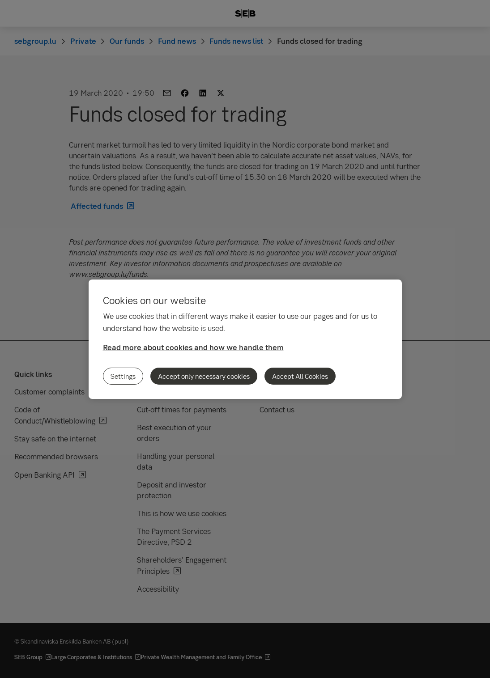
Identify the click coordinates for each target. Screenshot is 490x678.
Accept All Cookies (300, 376)
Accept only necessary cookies (204, 376)
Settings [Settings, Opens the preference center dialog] (123, 376)
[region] (245, 339)
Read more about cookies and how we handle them (193, 347)
